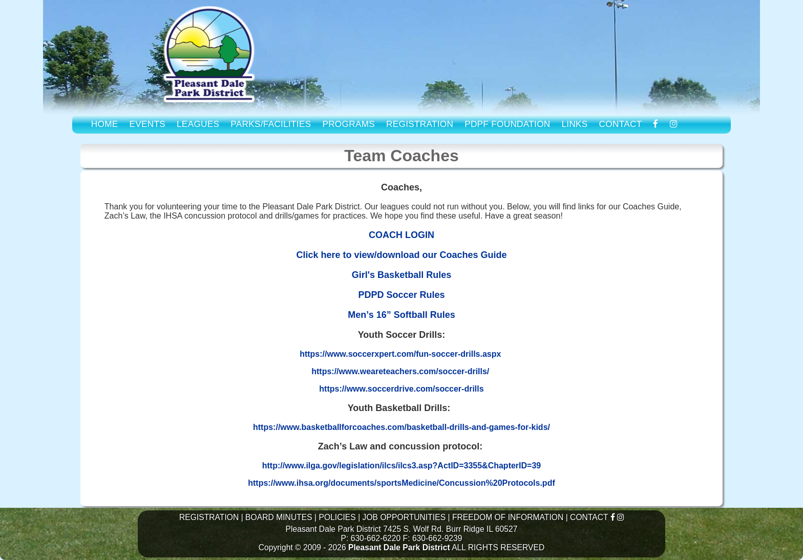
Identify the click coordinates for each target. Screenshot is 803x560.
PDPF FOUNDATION (507, 124)
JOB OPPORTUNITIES (404, 517)
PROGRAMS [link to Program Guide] (348, 124)
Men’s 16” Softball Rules (401, 315)
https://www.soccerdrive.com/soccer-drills (401, 388)
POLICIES (337, 517)
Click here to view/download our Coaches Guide (401, 255)
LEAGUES (198, 124)
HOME (104, 124)
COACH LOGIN (401, 235)
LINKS (574, 124)
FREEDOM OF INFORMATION (507, 517)
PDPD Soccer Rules (401, 295)
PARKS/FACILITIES (270, 124)
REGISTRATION (419, 124)
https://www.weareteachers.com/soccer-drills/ (400, 371)
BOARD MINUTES (278, 517)
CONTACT (620, 124)
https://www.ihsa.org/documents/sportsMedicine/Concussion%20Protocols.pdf (401, 483)
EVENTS (148, 124)
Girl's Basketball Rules (401, 275)
